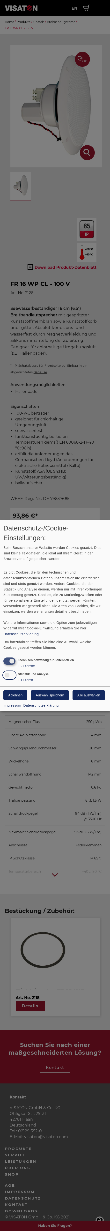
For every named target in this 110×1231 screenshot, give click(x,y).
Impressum (12, 705)
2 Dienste (26, 666)
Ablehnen (15, 695)
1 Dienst (25, 680)
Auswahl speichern (50, 695)
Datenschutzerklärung (21, 634)
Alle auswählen (88, 695)
